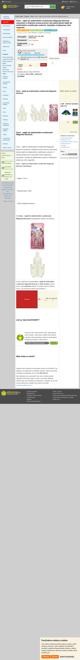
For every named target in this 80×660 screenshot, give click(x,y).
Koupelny (5, 95)
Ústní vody (5, 69)
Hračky (5, 87)
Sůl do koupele (6, 65)
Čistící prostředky (7, 57)
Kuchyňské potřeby (6, 103)
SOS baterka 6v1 (7, 193)
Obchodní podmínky (66, 138)
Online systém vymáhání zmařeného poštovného (65, 395)
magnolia (72, 154)
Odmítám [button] (55, 657)
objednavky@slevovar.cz (24, 385)
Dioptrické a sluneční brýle (7, 42)
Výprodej (6, 22)
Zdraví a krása (7, 147)
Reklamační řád (65, 140)
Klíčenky (5, 99)
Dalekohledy (6, 33)
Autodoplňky (6, 29)
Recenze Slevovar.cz (58, 393)
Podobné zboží (65, 147)
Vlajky (4, 134)
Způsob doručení (66, 143)
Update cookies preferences (34, 401)
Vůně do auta (7, 196)
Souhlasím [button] (46, 657)
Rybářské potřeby (6, 129)
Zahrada (5, 144)
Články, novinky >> (9, 201)
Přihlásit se (73, 1)
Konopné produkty (7, 59)
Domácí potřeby (7, 37)
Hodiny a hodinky (5, 77)
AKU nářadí (6, 26)
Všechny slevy (73, 132)
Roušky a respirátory (6, 124)
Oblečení (5, 116)
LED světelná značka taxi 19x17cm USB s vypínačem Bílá (7, 185)
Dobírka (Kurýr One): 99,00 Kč (28, 72)
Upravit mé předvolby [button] (67, 657)
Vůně (32, 16)
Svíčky (4, 67)
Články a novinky (57, 391)
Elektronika (6, 46)
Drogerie (26, 16)
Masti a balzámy (7, 61)
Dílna (4, 50)
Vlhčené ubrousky (7, 71)
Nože (4, 108)
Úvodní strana (6, 1)
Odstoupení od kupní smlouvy (69, 141)
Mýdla (4, 63)
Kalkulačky (7, 198)
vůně (66, 154)
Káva (4, 91)
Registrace (65, 1)
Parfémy (5, 119)
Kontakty (63, 145)
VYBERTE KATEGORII (6, 17)
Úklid (4, 112)
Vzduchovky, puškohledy (6, 139)
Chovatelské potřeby (6, 82)
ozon (63, 154)
